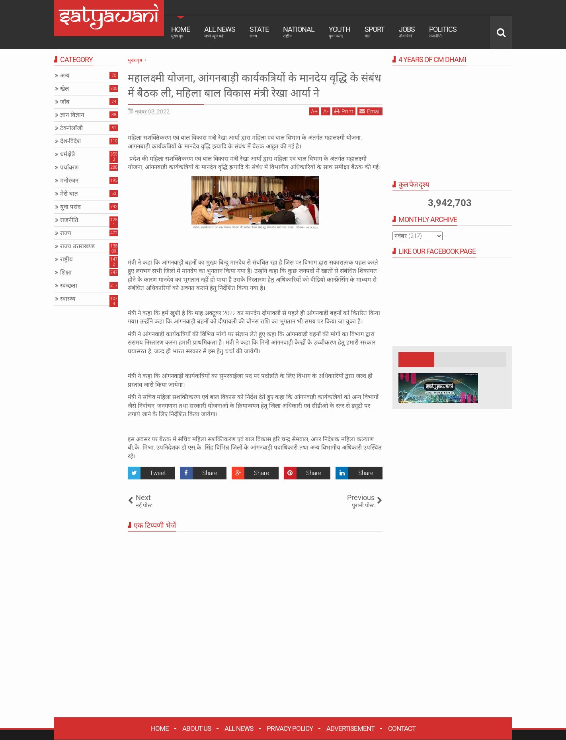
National (298, 32)
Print (343, 126)
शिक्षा (66, 272)
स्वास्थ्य (68, 298)
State (259, 32)
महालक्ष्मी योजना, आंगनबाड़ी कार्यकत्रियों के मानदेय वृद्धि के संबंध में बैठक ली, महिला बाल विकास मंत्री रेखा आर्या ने (253, 92)
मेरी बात (69, 193)
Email (370, 126)
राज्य (65, 233)
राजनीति (69, 220)
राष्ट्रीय (66, 259)
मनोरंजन (69, 180)
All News (219, 32)
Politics (443, 32)
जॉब (65, 101)
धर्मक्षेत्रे (67, 154)
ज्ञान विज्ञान (72, 115)
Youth (339, 32)
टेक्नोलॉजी (71, 128)
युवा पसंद (70, 206)
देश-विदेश (70, 141)
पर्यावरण (69, 167)
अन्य (65, 75)
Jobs (407, 32)
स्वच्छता (68, 285)
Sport (374, 32)
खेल (64, 88)
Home (180, 32)
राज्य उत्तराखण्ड (77, 246)
